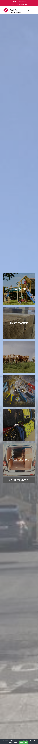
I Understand (23, 742)
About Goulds (22, 1)
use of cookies (13, 742)
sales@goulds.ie (15, 4)
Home (14, 1)
